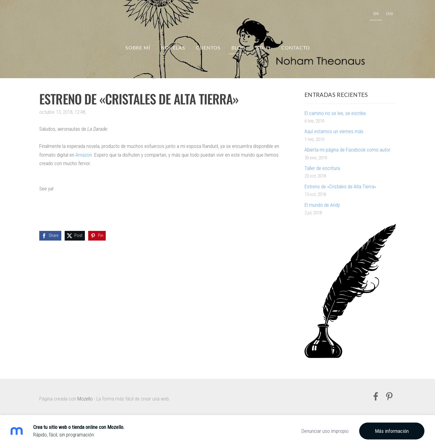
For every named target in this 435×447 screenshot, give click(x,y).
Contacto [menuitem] (295, 47)
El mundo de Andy (322, 205)
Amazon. (84, 155)
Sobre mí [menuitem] (137, 47)
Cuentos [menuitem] (208, 47)
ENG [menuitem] (389, 13)
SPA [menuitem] (376, 13)
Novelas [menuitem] (173, 47)
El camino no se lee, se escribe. (335, 113)
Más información (392, 431)
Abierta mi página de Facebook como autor (347, 150)
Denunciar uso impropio (325, 431)
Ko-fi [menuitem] (263, 47)
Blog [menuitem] (238, 47)
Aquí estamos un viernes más (333, 131)
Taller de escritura (322, 168)
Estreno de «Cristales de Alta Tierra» (340, 187)
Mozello (85, 399)
